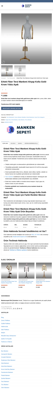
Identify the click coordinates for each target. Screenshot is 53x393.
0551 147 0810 (35, 234)
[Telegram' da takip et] (21, 308)
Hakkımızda (4, 326)
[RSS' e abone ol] (15, 308)
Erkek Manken (14, 119)
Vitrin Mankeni (5, 387)
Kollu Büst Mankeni (6, 366)
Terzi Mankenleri (11, 78)
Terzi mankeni (9, 176)
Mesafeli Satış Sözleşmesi (8, 335)
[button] (2, 6)
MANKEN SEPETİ (9, 122)
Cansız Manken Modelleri (20, 117)
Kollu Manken (21, 119)
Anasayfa (3, 78)
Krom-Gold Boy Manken (8, 369)
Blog (2, 317)
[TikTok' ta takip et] (6, 308)
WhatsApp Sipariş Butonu (12, 108)
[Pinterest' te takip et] (13, 308)
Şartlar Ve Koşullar (6, 338)
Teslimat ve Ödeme (6, 341)
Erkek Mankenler (30, 117)
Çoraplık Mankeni (6, 357)
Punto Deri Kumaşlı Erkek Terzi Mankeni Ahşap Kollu (9, 282)
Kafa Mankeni (5, 363)
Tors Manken (4, 384)
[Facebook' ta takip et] (2, 308)
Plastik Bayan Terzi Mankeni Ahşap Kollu (43, 282)
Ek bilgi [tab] (13, 143)
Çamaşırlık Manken (6, 354)
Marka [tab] (20, 143)
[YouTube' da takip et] (19, 308)
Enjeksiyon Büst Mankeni (8, 360)
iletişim (3, 332)
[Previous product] (5, 90)
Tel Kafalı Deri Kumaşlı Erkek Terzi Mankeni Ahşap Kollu (26, 282)
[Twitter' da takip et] (8, 308)
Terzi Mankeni (5, 381)
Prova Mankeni (28, 119)
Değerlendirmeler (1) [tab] (31, 143)
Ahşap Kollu (8, 119)
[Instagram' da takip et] (4, 308)
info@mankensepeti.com (19, 236)
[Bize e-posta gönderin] (9, 308)
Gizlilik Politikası (5, 323)
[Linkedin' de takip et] (17, 308)
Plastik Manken (5, 375)
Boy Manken (4, 351)
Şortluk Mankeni (5, 378)
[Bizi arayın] (11, 308)
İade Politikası (5, 329)
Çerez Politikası (5, 320)
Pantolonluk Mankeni (7, 372)
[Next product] (2, 90)
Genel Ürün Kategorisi (39, 117)
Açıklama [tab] (5, 143)
